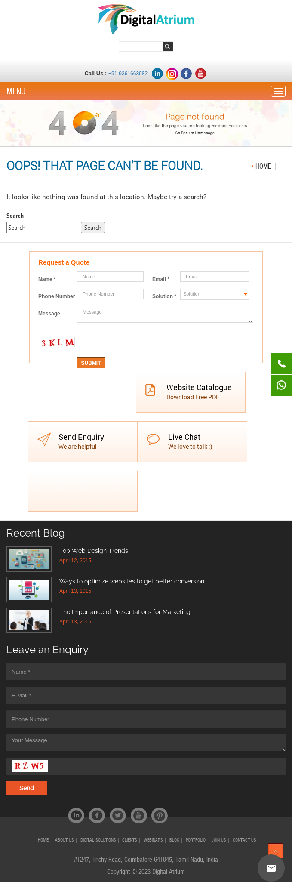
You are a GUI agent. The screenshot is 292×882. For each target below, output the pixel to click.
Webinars (153, 840)
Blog (174, 840)
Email (160, 279)
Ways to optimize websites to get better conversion (131, 581)
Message (49, 314)
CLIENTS (129, 840)
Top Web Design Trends (93, 550)
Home (263, 166)
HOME (43, 840)
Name (47, 279)
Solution (164, 296)
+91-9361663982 (128, 74)
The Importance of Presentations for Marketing (125, 611)
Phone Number (56, 296)
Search (15, 215)
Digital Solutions (98, 840)
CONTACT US (244, 840)
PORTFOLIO (196, 840)
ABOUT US (64, 840)
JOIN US (219, 840)
